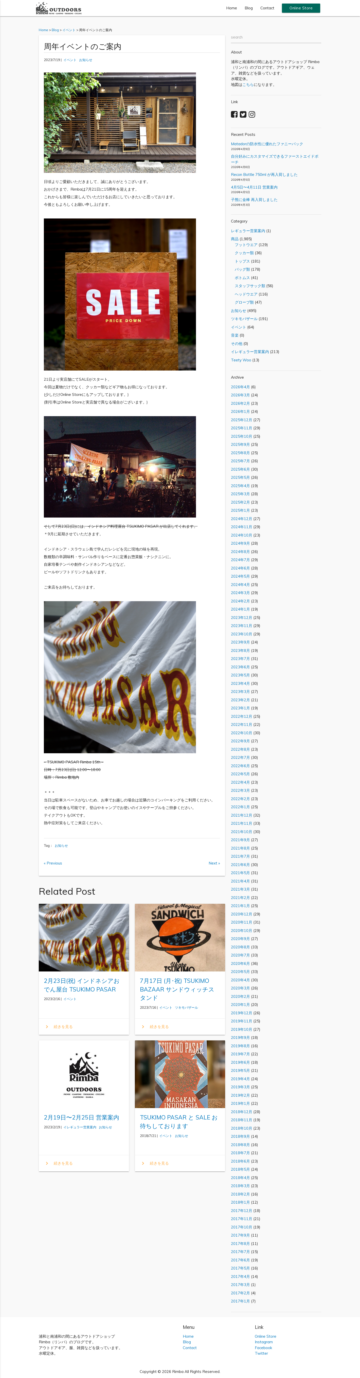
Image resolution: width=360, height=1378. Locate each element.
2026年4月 (240, 386)
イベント (70, 60)
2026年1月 (240, 411)
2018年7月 (240, 1152)
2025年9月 (240, 444)
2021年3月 (240, 889)
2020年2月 (240, 996)
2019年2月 (240, 1095)
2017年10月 (241, 1227)
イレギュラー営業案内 (79, 1127)
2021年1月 (240, 905)
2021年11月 (241, 823)
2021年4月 (240, 881)
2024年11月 (241, 526)
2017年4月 (240, 1276)
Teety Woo (241, 360)
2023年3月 (240, 691)
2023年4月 (240, 683)
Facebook (263, 1347)
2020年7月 (240, 955)
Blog (249, 8)
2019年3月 (240, 1087)
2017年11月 (241, 1218)
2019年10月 (241, 1029)
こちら (248, 84)
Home (231, 8)
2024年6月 (240, 568)
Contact (267, 8)
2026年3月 (240, 395)
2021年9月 (240, 839)
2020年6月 (240, 963)
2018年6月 (240, 1161)
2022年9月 (240, 741)
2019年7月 (240, 1054)
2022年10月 (241, 732)
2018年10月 (241, 1128)
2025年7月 (240, 460)
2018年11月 (241, 1119)
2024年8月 (240, 551)
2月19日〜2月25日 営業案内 (81, 1117)
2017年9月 (240, 1235)
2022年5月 (240, 773)
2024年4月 (240, 584)
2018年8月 (240, 1144)
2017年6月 (240, 1260)
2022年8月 (240, 749)
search (237, 37)
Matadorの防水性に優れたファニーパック (267, 143)
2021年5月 (240, 872)
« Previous (53, 863)
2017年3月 (240, 1284)
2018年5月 (240, 1169)
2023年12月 (241, 617)
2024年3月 (240, 592)
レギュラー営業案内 (248, 230)
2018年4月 (240, 1177)
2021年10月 (241, 831)
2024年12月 (241, 518)
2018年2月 (240, 1194)
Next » (214, 863)
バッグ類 (240, 269)
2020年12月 (241, 914)
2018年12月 (241, 1111)
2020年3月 (240, 988)
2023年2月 (240, 699)
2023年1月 (240, 708)
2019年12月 (241, 1012)
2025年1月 (240, 510)
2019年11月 (241, 1021)
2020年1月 (240, 1004)
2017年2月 (240, 1293)
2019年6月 (240, 1062)
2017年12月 (241, 1210)
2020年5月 (240, 971)
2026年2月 (240, 403)
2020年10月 (241, 930)
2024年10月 (241, 535)
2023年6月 (240, 667)
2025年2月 (240, 502)
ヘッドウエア (244, 294)
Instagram (264, 1341)
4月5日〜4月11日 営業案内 (254, 187)
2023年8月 (240, 650)
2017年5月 (240, 1268)
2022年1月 (240, 806)
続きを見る (58, 1027)
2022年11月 (241, 724)
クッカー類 (242, 252)
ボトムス (240, 277)
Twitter (261, 1353)
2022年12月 (241, 716)
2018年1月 (240, 1202)
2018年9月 (240, 1136)
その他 (236, 343)
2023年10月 (241, 634)
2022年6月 (240, 765)
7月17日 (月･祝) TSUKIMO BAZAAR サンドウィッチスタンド (177, 989)
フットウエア (244, 244)
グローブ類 (242, 302)
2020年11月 (241, 922)
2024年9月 (240, 543)
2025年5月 (240, 477)
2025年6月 (240, 469)
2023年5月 (240, 675)
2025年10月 (241, 436)
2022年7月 (240, 757)
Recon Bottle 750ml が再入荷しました (264, 174)
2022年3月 (240, 790)
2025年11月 (241, 428)
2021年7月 (240, 856)
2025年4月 (240, 485)
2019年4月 (240, 1078)
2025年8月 (240, 452)
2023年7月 (240, 658)
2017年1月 (240, 1301)
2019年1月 (240, 1103)
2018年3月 (240, 1185)
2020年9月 (240, 938)
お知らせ (85, 60)
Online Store (301, 8)
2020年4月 (240, 980)
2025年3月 (240, 493)
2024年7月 (240, 559)
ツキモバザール (186, 1007)
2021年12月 (241, 815)
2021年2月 (240, 897)
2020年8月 (240, 947)
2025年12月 (241, 419)
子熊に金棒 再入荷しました (254, 199)
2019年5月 (240, 1070)
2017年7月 (240, 1251)
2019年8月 (240, 1045)
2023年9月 (240, 642)
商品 (235, 238)
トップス (240, 261)
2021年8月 (240, 848)
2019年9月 (240, 1037)
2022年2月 (240, 798)
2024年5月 (240, 576)
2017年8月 (240, 1243)
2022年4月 (240, 782)
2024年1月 (240, 609)
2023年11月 (241, 625)
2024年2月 (240, 601)
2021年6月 (240, 864)
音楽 (235, 335)
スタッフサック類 (248, 285)
